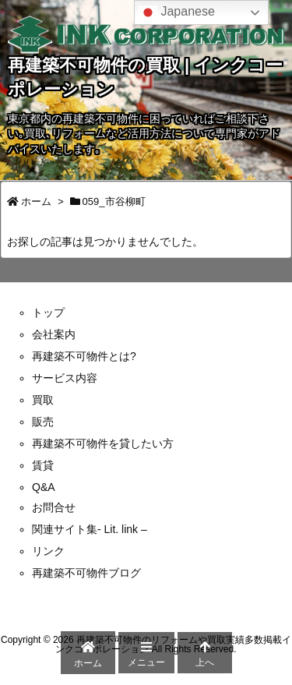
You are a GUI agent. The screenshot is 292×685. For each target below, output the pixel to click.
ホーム (36, 201)
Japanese (177, 12)
